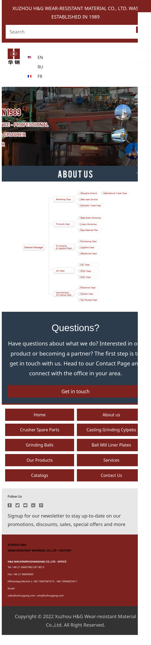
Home (39, 418)
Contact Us (111, 484)
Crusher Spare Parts (39, 434)
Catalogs (39, 484)
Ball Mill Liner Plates (111, 451)
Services (111, 468)
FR (40, 76)
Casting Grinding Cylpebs (111, 434)
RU (41, 66)
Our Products (39, 468)
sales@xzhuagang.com (21, 605)
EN (41, 57)
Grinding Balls (39, 451)
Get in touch (75, 393)
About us (111, 418)
